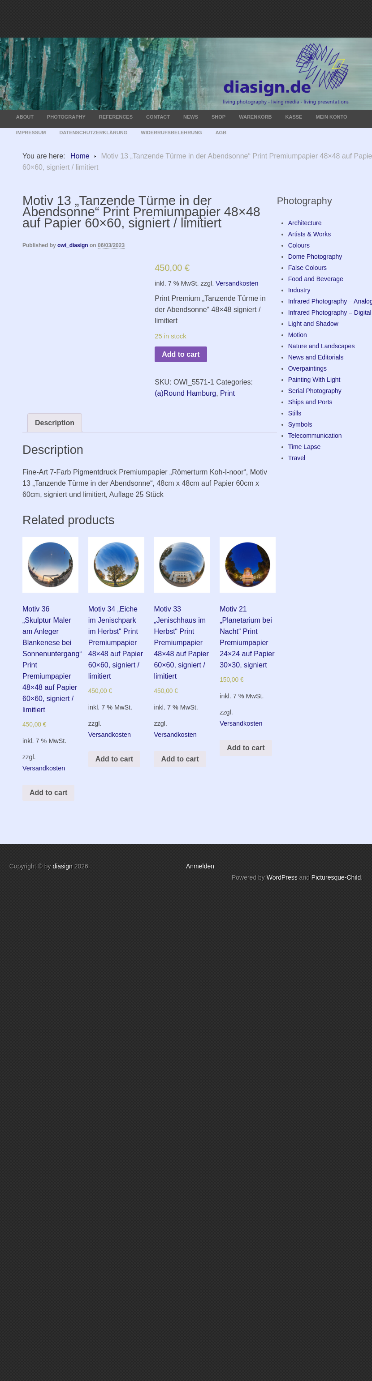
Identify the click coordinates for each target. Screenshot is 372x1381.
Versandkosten (237, 283)
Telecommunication (315, 435)
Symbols (300, 424)
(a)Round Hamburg (185, 393)
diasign (63, 866)
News (190, 117)
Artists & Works (309, 234)
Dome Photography (315, 256)
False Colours (307, 267)
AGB (221, 132)
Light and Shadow (313, 323)
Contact (158, 117)
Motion (297, 334)
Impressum (31, 132)
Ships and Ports (310, 402)
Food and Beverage (315, 278)
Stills (295, 413)
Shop (218, 117)
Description (54, 423)
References (116, 117)
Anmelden (200, 866)
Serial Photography (315, 390)
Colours (299, 245)
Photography (66, 117)
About (25, 117)
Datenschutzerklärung (93, 132)
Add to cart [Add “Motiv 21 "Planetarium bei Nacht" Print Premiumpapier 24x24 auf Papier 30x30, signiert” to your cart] (245, 748)
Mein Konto (331, 117)
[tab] (54, 422)
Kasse (294, 117)
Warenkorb (255, 117)
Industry (299, 290)
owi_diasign (72, 245)
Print (227, 393)
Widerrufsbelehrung (171, 132)
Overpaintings (307, 368)
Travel (296, 458)
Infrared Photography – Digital (330, 312)
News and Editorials (316, 357)
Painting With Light (314, 379)
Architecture (305, 223)
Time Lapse (304, 446)
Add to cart (180, 354)
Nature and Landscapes (321, 346)
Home (80, 156)
